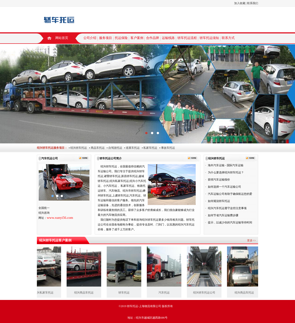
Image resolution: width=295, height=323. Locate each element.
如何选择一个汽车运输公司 (224, 186)
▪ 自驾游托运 (113, 147)
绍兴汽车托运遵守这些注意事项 (227, 208)
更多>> (251, 240)
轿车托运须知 (209, 38)
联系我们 (252, 3)
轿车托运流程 (187, 38)
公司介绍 (89, 38)
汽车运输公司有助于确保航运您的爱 (230, 194)
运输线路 (168, 38)
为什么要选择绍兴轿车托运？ (226, 172)
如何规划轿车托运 (219, 201)
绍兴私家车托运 (45, 292)
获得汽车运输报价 (219, 179)
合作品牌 (152, 38)
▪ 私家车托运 (148, 147)
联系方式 (228, 38)
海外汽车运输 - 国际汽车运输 (225, 165)
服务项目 (105, 38)
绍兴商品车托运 (85, 292)
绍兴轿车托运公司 (205, 292)
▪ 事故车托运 (166, 147)
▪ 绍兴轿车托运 (77, 147)
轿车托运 (125, 292)
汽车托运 (165, 292)
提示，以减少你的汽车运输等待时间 (230, 222)
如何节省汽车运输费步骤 (223, 215)
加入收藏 (239, 3)
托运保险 (121, 38)
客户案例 (136, 38)
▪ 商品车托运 (95, 147)
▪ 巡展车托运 (131, 147)
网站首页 (61, 38)
